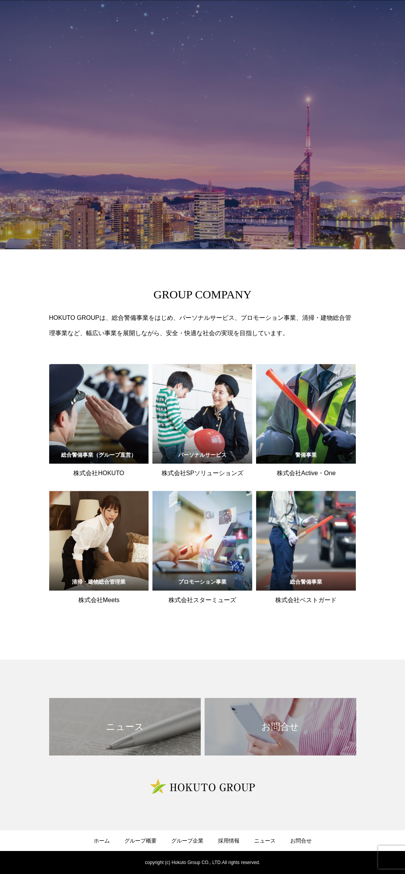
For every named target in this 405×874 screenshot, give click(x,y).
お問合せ (301, 841)
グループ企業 (187, 841)
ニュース (265, 841)
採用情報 (229, 841)
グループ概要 (140, 841)
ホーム (102, 841)
